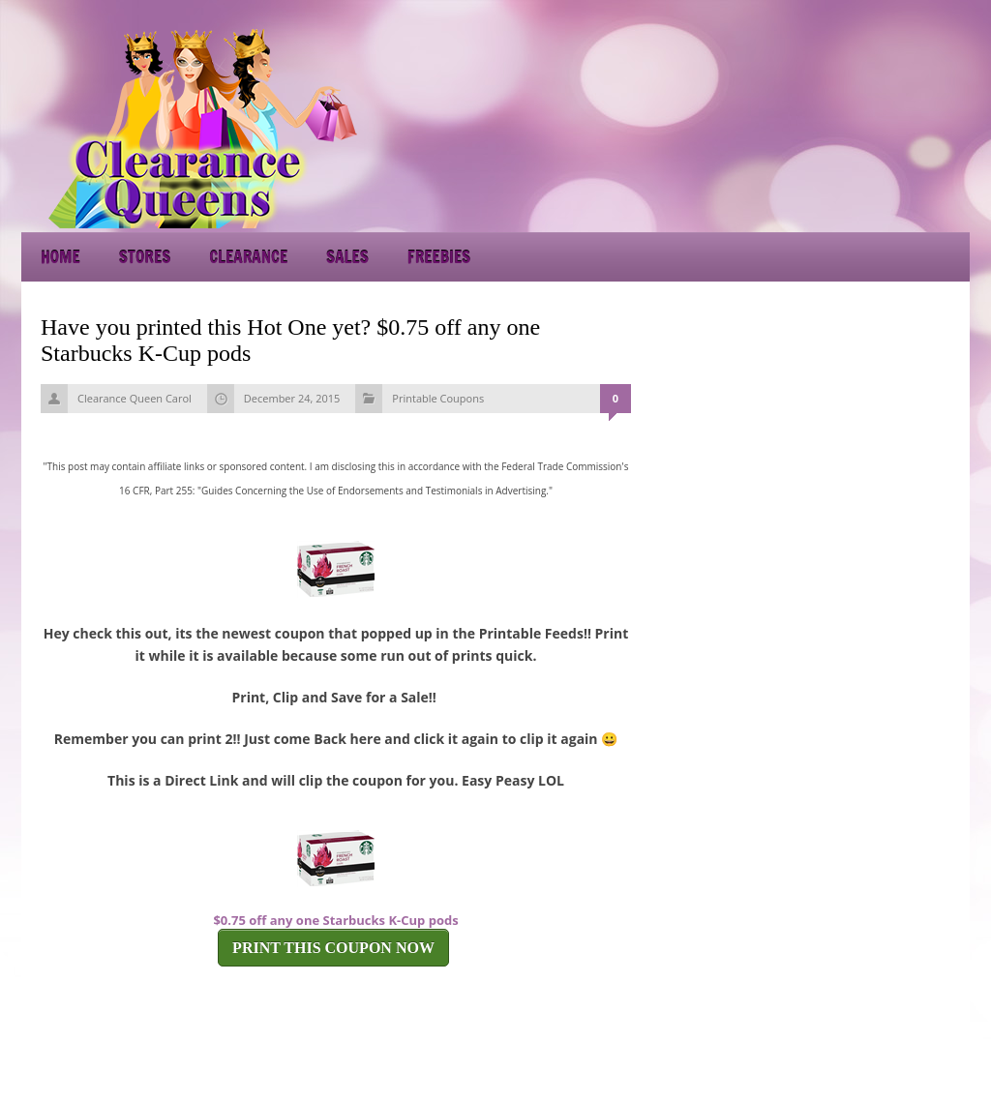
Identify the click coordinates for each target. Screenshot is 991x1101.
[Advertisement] (795, 125)
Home (60, 257)
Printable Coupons (438, 398)
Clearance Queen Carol (134, 398)
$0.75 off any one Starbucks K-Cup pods (335, 920)
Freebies (438, 257)
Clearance (248, 257)
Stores (144, 257)
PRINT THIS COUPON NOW (333, 947)
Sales (347, 257)
